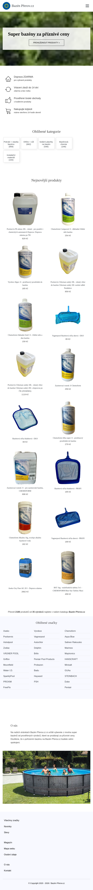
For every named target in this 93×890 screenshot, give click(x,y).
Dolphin (37, 648)
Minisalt (68, 665)
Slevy (6, 832)
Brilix (36, 653)
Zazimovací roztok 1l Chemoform (68, 386)
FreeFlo (7, 687)
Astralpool (8, 642)
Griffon (6, 659)
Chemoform (70, 631)
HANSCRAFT (71, 659)
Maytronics (70, 653)
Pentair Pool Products (44, 659)
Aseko (6, 631)
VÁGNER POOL (11, 653)
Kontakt (7, 870)
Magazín (8, 842)
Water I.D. (8, 670)
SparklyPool (9, 676)
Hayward (38, 676)
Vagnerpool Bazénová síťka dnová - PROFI (68, 538)
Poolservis (8, 637)
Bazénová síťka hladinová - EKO (25, 439)
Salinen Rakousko (73, 642)
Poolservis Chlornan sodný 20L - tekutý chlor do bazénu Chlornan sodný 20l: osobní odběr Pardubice (68, 285)
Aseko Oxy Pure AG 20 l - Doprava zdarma (25, 588)
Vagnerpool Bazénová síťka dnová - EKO (68, 336)
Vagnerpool (39, 637)
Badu (36, 670)
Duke (67, 682)
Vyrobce (38, 631)
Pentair (68, 687)
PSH (36, 682)
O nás (7, 865)
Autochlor (38, 642)
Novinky (8, 826)
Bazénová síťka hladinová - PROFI (68, 488)
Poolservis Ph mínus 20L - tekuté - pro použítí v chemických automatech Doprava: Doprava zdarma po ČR (25, 232)
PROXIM (7, 682)
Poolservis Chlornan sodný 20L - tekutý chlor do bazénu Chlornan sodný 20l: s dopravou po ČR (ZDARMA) (25, 388)
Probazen (38, 665)
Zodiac (6, 648)
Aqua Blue (69, 637)
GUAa (68, 670)
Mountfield (8, 665)
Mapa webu (9, 848)
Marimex (69, 648)
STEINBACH (71, 676)
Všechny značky (11, 820)
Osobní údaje (10, 854)
